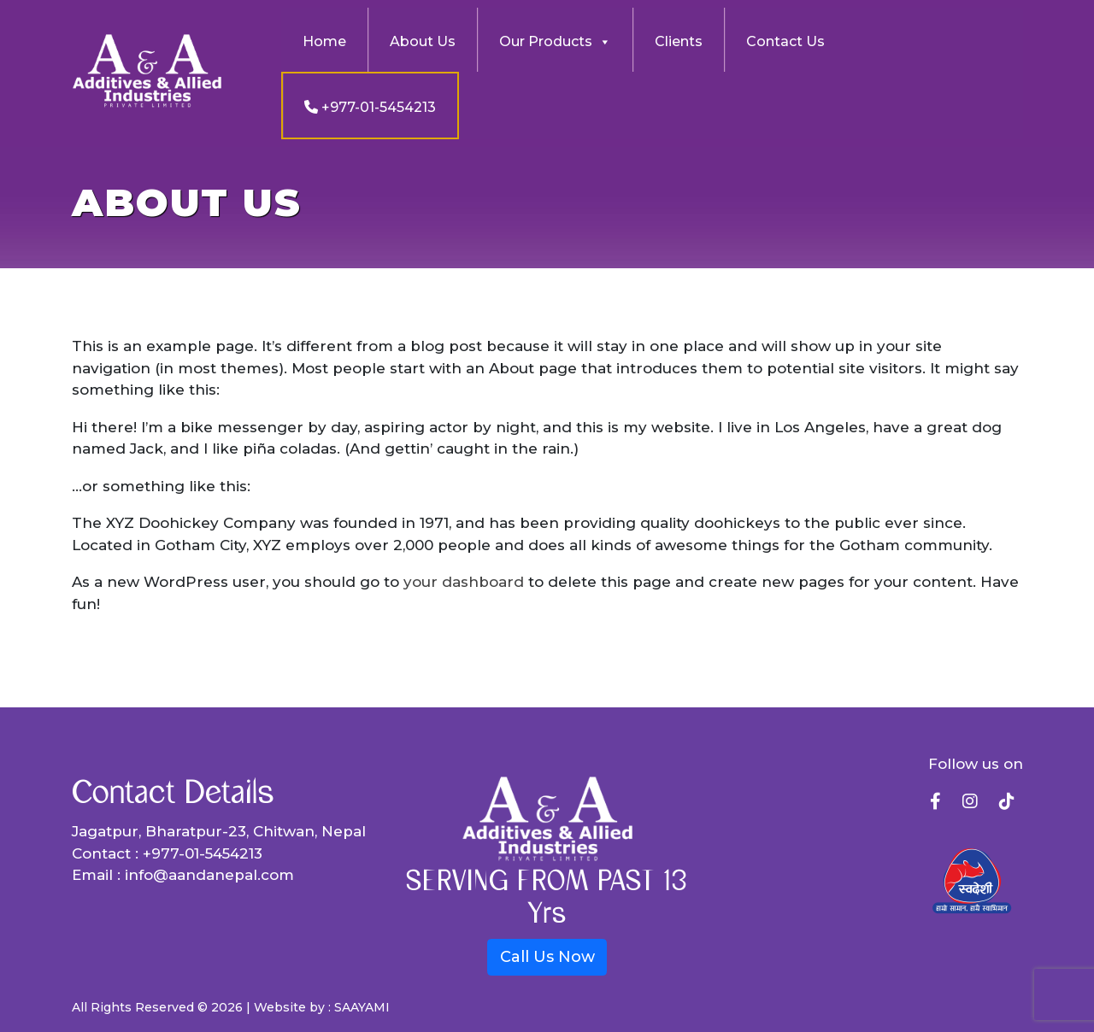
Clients (679, 41)
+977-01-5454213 (370, 107)
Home (324, 41)
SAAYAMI (362, 1007)
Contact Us (785, 41)
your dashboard (463, 581)
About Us (423, 41)
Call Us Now (547, 956)
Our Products (555, 42)
